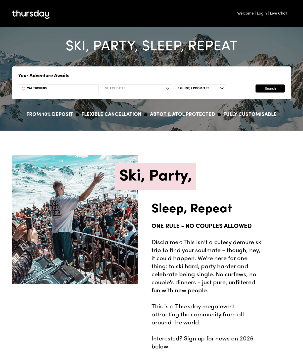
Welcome (245, 14)
